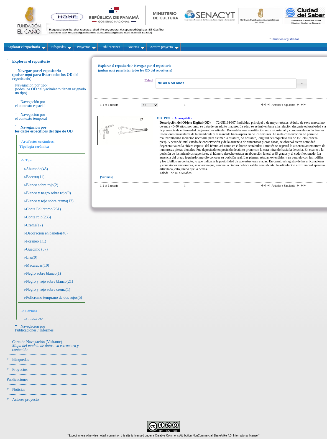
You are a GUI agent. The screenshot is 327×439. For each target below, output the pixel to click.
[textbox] (225, 83)
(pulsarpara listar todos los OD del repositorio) (45, 75)
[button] (301, 83)
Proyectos (19, 369)
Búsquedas (20, 360)
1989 (164, 118)
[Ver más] (106, 176)
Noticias (18, 389)
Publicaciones (17, 379)
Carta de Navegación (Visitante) (45, 346)
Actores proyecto (25, 399)
